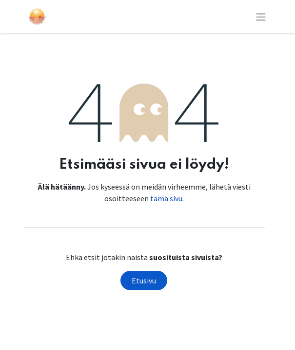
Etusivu (144, 280)
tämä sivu (166, 198)
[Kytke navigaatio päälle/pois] (261, 16)
